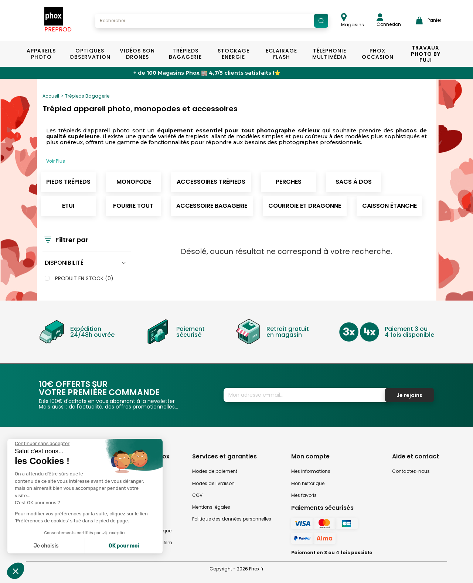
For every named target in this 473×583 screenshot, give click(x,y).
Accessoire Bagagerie (211, 205)
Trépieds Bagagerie (185, 54)
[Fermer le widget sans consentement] (42, 443)
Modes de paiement (214, 471)
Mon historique (307, 483)
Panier (428, 20)
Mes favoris (304, 495)
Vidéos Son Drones (137, 54)
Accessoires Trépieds (211, 181)
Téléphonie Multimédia (329, 54)
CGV (197, 495)
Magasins (352, 20)
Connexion (389, 20)
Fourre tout (133, 205)
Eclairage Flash (281, 54)
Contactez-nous (411, 471)
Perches (289, 181)
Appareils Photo (41, 54)
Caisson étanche (389, 205)
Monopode (133, 181)
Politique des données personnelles (231, 519)
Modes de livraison (213, 483)
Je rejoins (409, 395)
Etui (68, 205)
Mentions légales (211, 507)
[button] (15, 571)
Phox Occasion (378, 54)
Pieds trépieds (68, 181)
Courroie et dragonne (304, 205)
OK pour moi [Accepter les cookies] (124, 546)
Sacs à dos (354, 181)
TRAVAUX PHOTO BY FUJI (425, 54)
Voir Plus (55, 161)
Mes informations (310, 471)
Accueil (50, 96)
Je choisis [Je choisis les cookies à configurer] (46, 546)
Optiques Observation (89, 54)
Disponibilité (64, 262)
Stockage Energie (233, 54)
